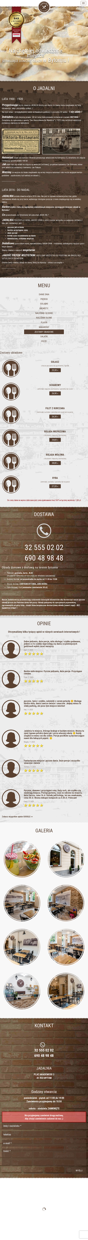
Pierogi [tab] (44, 299)
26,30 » (55, 416)
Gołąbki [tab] (44, 303)
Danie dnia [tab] (44, 294)
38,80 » (55, 463)
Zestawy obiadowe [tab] (44, 332)
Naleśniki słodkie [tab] (44, 313)
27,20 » (55, 486)
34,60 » (55, 439)
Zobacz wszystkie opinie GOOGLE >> (17, 816)
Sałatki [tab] (44, 336)
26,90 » (55, 393)
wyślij (79, 1170)
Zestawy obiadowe (11, 352)
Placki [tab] (44, 322)
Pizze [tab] (44, 341)
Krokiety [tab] (44, 308)
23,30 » (55, 370)
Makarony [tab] (44, 327)
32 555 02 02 (44, 1050)
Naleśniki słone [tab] (44, 317)
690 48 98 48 (44, 558)
